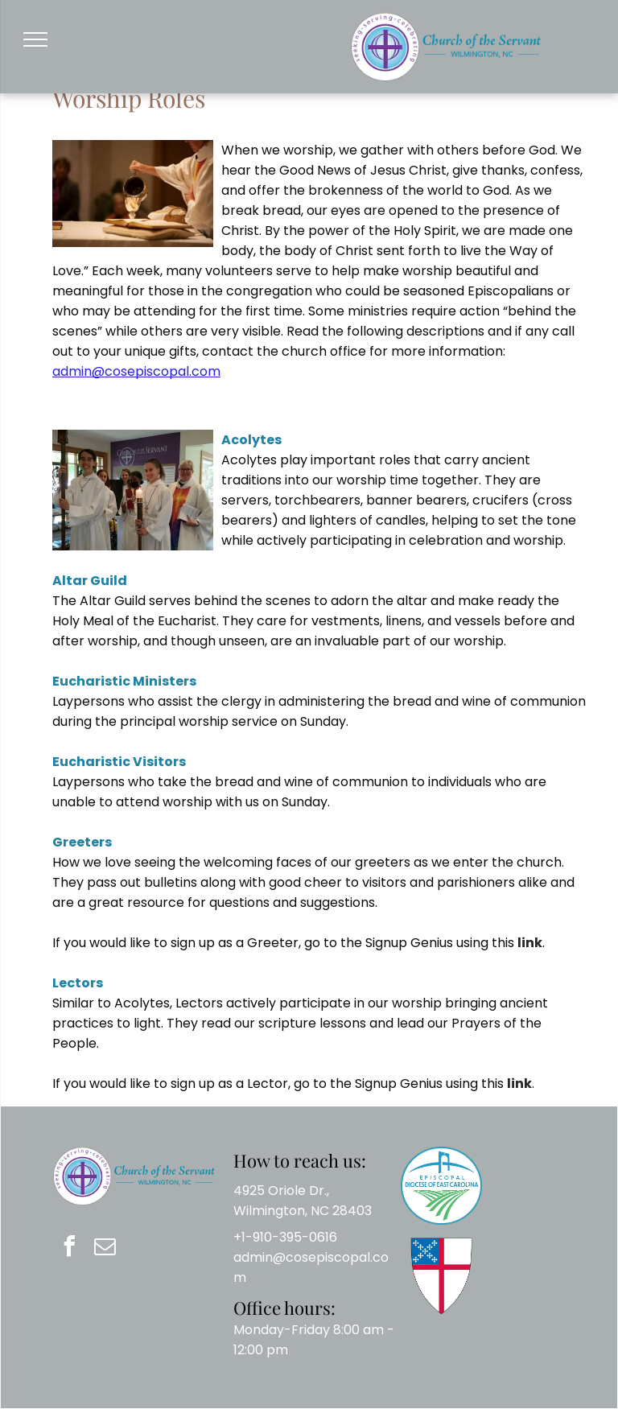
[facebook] (69, 1248)
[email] (105, 1248)
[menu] (35, 39)
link (529, 942)
